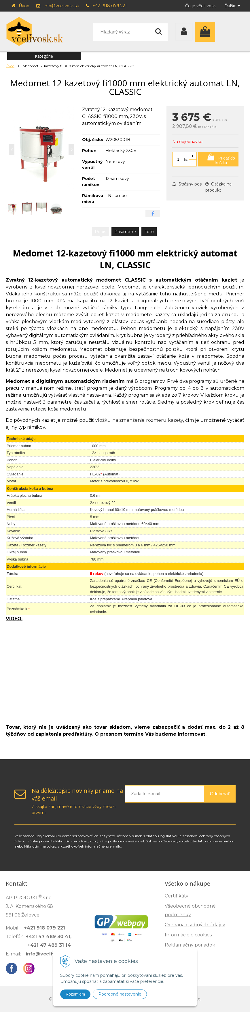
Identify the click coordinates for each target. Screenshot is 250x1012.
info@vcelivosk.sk (61, 5)
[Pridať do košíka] (218, 159)
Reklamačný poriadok (190, 945)
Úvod (24, 5)
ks (185, 159)
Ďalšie (232, 5)
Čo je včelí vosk (200, 5)
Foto (149, 231)
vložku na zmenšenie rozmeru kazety (138, 420)
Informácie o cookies (188, 935)
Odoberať (220, 793)
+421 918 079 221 (109, 5)
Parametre (125, 231)
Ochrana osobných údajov (195, 924)
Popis (100, 231)
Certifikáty (176, 896)
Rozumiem (75, 994)
